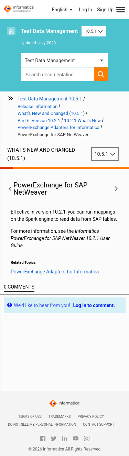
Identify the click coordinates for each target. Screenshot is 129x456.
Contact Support (98, 424)
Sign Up (105, 9)
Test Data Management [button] (50, 60)
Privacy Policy (91, 417)
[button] (63, 9)
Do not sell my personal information (42, 424)
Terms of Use (30, 417)
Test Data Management (49, 31)
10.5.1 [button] (94, 31)
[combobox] (57, 74)
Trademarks (60, 417)
